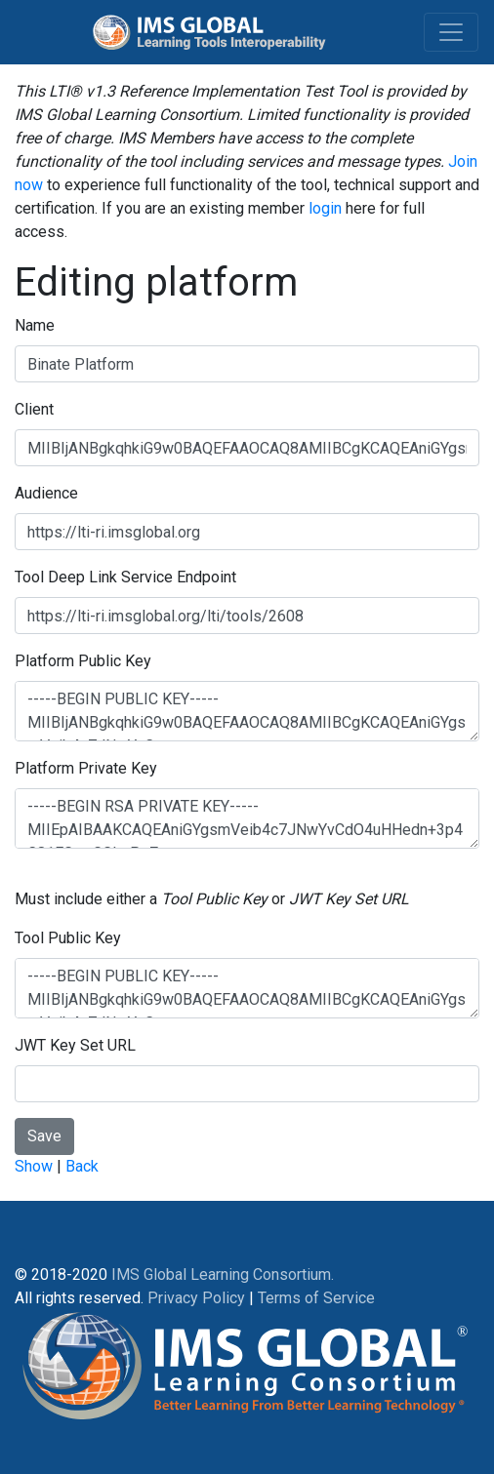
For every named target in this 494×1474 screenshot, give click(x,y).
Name (35, 325)
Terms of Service (316, 1298)
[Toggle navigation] (451, 32)
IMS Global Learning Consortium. (222, 1274)
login (325, 208)
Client (34, 409)
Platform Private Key (86, 768)
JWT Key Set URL (75, 1045)
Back (82, 1166)
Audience (46, 493)
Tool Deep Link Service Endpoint (125, 577)
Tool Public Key (68, 938)
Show (34, 1166)
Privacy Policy (196, 1298)
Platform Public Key (83, 661)
